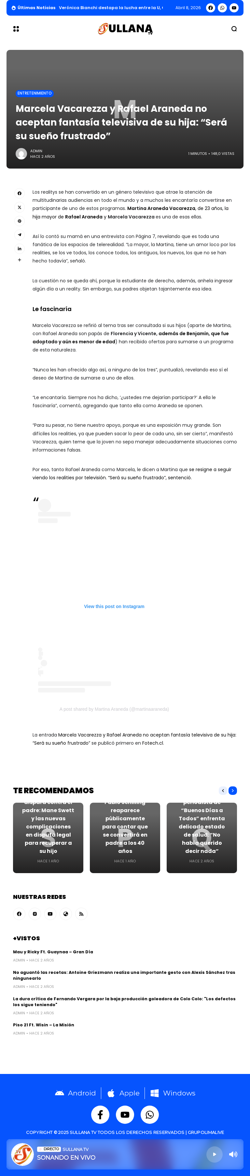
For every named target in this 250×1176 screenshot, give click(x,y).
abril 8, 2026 (188, 8)
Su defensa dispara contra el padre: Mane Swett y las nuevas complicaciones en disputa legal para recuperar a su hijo (48, 822)
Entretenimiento (35, 93)
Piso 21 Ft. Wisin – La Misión (43, 1025)
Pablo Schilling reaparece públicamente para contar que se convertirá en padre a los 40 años (125, 826)
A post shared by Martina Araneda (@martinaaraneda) (114, 709)
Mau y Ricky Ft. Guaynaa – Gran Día (53, 952)
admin (36, 151)
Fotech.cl (152, 743)
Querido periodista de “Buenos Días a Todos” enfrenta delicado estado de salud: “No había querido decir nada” (202, 822)
